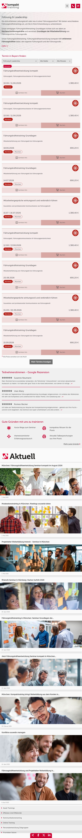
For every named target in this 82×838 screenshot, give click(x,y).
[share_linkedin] (49, 835)
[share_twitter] (43, 835)
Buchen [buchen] (60, 93)
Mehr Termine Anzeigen (41, 362)
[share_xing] (33, 835)
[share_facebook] (38, 835)
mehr (5, 46)
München (8, 87)
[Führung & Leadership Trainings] (73, 6)
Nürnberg (8, 119)
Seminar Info (21, 93)
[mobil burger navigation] (67, 6)
